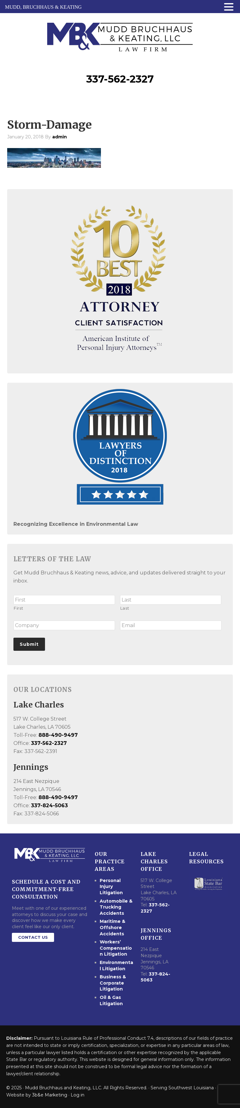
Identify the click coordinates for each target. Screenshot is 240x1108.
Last (124, 608)
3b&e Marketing (49, 1095)
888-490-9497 (58, 735)
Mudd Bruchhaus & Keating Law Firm (120, 35)
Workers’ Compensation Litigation (116, 948)
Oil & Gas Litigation (111, 1000)
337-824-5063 (49, 805)
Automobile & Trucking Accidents (116, 907)
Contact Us (33, 937)
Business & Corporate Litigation (113, 983)
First (18, 608)
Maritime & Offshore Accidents (112, 927)
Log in (77, 1095)
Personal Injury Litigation (111, 886)
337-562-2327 (120, 79)
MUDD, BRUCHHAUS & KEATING (43, 7)
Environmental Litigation (116, 965)
